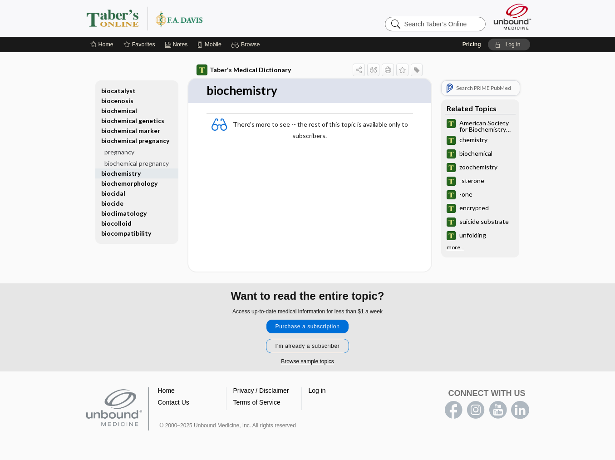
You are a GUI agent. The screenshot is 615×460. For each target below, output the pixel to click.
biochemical (119, 110)
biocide (112, 203)
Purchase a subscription (308, 326)
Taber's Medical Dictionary (244, 69)
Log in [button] (317, 390)
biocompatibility (126, 233)
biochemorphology (129, 183)
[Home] (101, 44)
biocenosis (117, 100)
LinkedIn (520, 410)
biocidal (113, 193)
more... (455, 247)
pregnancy (119, 152)
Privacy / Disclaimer (261, 390)
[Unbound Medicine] (512, 16)
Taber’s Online (198, 18)
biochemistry (121, 173)
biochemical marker (130, 130)
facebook (453, 410)
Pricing (471, 44)
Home (166, 390)
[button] (246, 44)
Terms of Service (256, 402)
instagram (476, 410)
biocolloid (116, 223)
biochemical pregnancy (135, 140)
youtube (498, 410)
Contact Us (173, 402)
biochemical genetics (132, 120)
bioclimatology (124, 213)
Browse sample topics (307, 361)
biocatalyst (118, 90)
